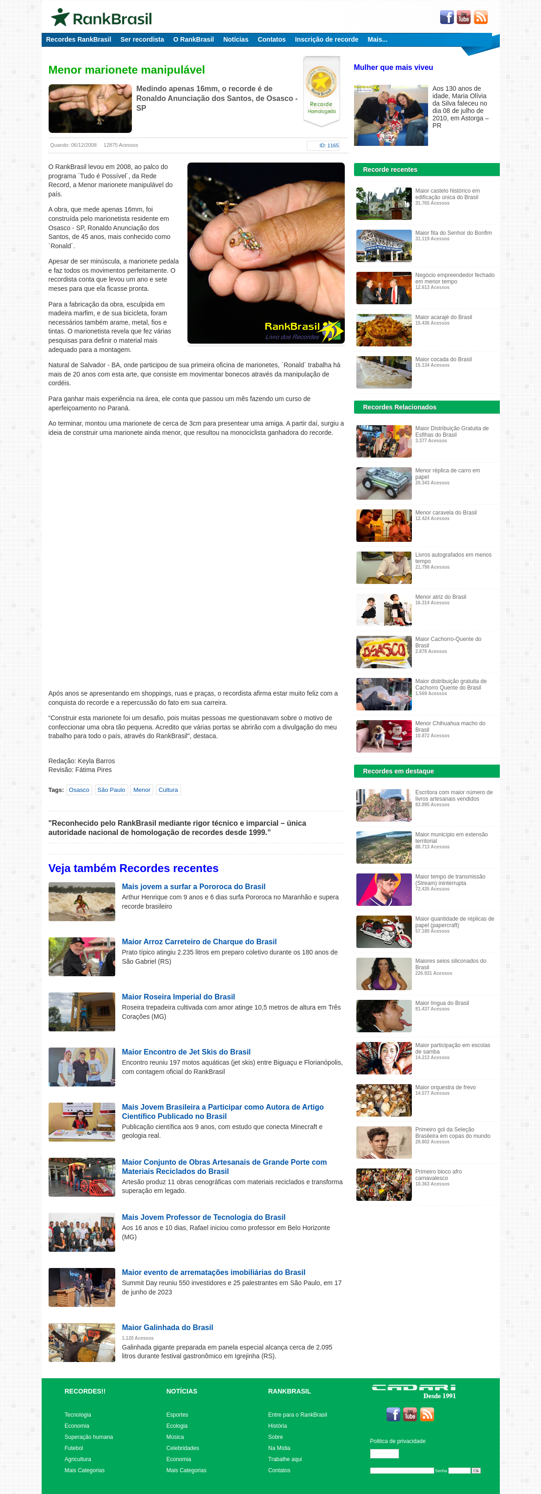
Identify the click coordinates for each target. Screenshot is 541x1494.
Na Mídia (279, 1448)
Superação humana (89, 1437)
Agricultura (78, 1459)
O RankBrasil (194, 39)
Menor (141, 789)
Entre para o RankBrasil (297, 1415)
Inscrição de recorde (327, 39)
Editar (389, 1453)
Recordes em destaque (398, 771)
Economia (77, 1426)
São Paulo (111, 789)
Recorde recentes (390, 169)
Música (175, 1437)
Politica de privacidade (398, 1441)
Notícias (235, 39)
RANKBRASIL (289, 1391)
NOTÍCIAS (182, 1391)
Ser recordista (142, 39)
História (277, 1426)
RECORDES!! (85, 1391)
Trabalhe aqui (285, 1459)
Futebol (74, 1448)
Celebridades (183, 1448)
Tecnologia (78, 1415)
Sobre (275, 1437)
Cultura (168, 789)
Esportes (177, 1415)
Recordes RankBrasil (79, 39)
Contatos (272, 39)
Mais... (378, 39)
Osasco (79, 789)
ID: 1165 (329, 145)
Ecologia (177, 1426)
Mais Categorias (85, 1470)
